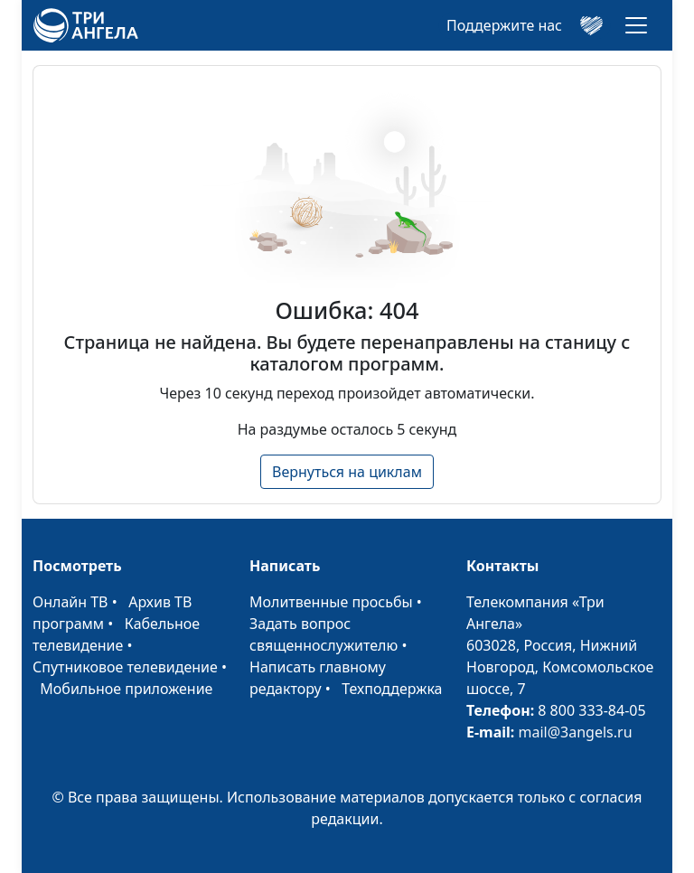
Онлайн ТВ (70, 602)
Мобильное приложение (126, 689)
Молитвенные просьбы (331, 602)
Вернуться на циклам (347, 472)
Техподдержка (392, 689)
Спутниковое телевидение (125, 667)
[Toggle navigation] (636, 25)
